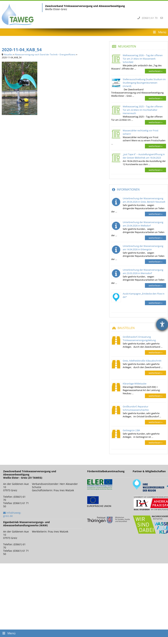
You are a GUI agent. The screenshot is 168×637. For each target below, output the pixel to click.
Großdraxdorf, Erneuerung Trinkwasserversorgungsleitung (139, 338)
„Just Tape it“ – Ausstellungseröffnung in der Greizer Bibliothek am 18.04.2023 (144, 156)
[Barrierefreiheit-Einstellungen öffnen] (162, 324)
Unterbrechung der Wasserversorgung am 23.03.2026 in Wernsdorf (143, 271)
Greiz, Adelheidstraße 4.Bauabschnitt (142, 360)
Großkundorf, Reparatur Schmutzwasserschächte (136, 408)
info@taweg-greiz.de (12, 514)
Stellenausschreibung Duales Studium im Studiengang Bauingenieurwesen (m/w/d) (144, 83)
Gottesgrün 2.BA (131, 430)
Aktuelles (8, 54)
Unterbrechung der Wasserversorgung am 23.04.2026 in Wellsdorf (143, 224)
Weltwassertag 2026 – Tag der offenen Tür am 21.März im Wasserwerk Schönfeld (143, 59)
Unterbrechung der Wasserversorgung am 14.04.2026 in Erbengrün (143, 247)
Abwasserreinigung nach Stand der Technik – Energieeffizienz (45, 54)
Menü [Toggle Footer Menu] (8, 633)
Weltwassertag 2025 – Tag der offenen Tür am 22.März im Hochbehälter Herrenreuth (143, 110)
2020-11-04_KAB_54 (22, 49)
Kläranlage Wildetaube (134, 383)
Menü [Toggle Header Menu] (159, 32)
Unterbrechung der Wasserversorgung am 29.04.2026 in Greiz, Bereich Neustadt (144, 200)
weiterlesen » (155, 71)
